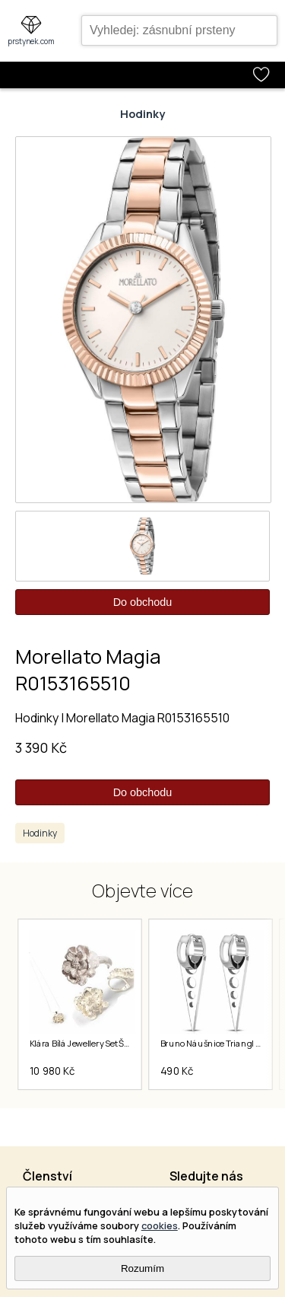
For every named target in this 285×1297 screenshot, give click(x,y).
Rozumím (142, 1268)
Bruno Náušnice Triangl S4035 (221, 1043)
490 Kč (176, 1071)
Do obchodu (143, 602)
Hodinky (142, 114)
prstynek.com (31, 41)
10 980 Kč (51, 1071)
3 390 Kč (41, 747)
